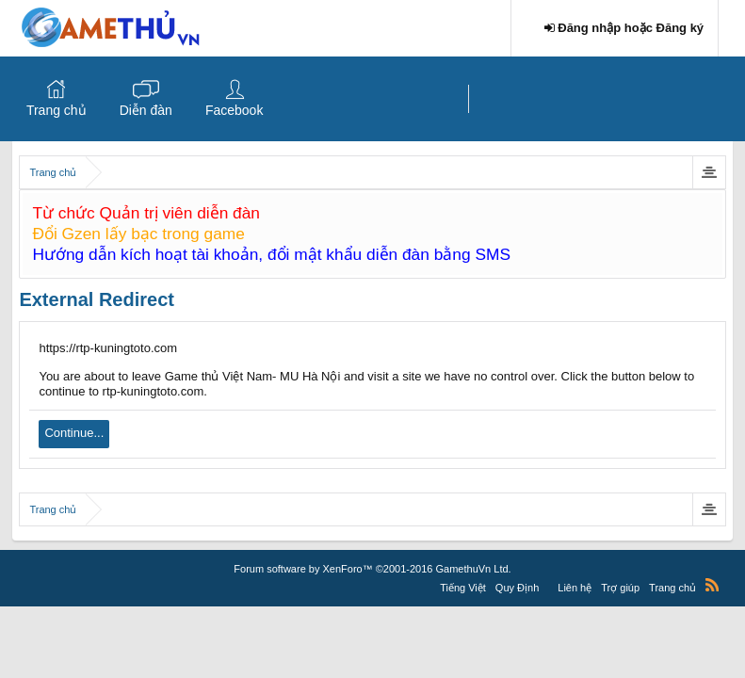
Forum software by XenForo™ (372, 568)
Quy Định (517, 587)
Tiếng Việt (463, 587)
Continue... (74, 433)
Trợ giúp (620, 587)
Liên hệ (574, 587)
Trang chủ (56, 110)
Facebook (234, 110)
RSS (712, 584)
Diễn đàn (146, 110)
